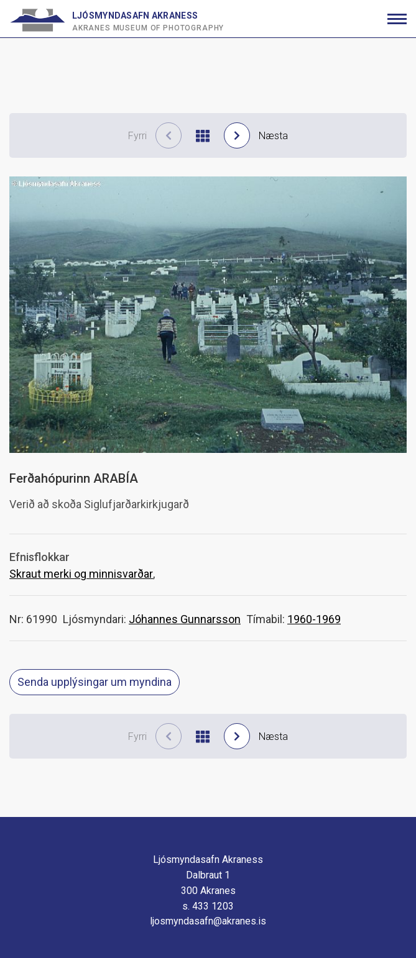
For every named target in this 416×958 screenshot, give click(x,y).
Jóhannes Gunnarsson (185, 619)
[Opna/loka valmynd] (397, 19)
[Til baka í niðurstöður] (203, 135)
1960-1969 (314, 619)
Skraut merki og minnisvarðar (81, 573)
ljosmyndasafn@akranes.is (208, 921)
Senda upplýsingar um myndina (94, 681)
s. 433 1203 (208, 906)
